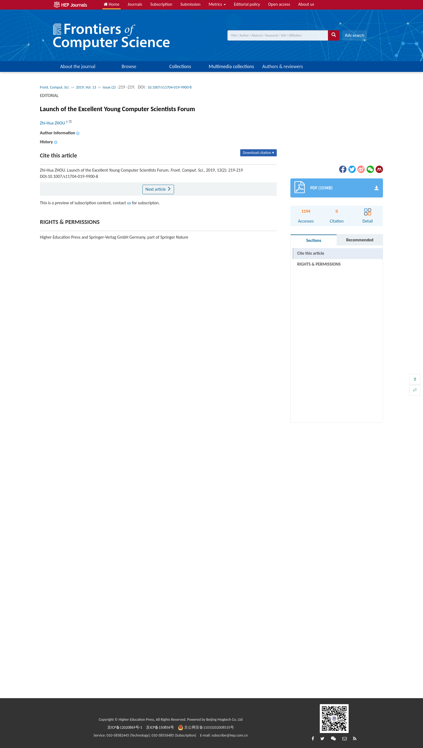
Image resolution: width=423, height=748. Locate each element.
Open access (279, 4)
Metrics (217, 4)
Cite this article (310, 253)
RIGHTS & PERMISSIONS (318, 264)
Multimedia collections (231, 66)
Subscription (161, 4)
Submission (190, 4)
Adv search (354, 35)
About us (306, 4)
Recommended (359, 239)
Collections (180, 66)
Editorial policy (247, 4)
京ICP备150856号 (160, 727)
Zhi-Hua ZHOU (53, 123)
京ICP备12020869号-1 (124, 727)
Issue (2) (109, 87)
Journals (134, 4)
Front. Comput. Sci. (54, 87)
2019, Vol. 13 (86, 87)
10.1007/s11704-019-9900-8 (170, 87)
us (129, 202)
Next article (158, 189)
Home (112, 4)
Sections (313, 240)
